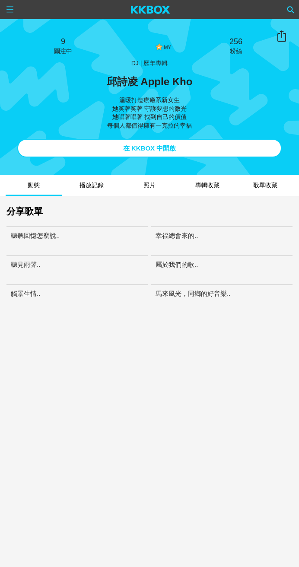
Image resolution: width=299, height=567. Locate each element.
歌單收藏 (265, 185)
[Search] (291, 9)
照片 (149, 185)
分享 (281, 36)
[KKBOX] (150, 9)
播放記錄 (92, 185)
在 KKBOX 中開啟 (149, 148)
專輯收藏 (207, 185)
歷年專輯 (155, 63)
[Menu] (10, 9)
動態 (34, 185)
